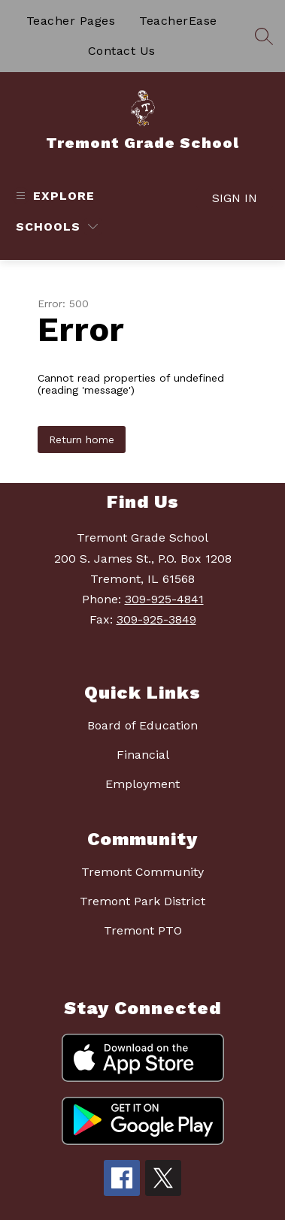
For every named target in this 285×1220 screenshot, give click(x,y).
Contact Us (122, 51)
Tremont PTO (143, 930)
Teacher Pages (71, 21)
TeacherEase (178, 21)
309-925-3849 (156, 619)
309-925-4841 (164, 599)
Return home (81, 439)
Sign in (234, 198)
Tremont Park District (142, 901)
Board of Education (142, 725)
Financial (143, 754)
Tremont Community (142, 872)
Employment (142, 784)
